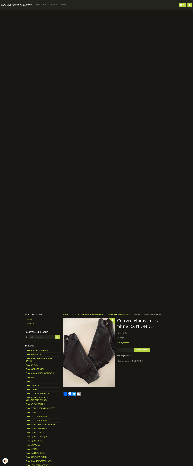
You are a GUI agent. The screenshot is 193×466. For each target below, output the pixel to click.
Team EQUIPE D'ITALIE (34, 441)
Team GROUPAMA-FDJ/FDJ (36, 457)
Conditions (30, 323)
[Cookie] (5, 461)
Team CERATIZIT (32, 385)
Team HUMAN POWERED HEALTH (39, 461)
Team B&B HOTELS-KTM (35, 369)
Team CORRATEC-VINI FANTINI (37, 394)
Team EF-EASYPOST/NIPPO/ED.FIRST (40, 408)
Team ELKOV (31, 412)
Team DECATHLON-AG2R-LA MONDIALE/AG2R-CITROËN (37, 399)
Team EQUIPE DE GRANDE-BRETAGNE (40, 425)
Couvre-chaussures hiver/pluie (118, 314)
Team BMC (30, 377)
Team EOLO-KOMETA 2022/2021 (38, 420)
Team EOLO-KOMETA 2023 (36, 416)
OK (57, 337)
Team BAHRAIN (32, 365)
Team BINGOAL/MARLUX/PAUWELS (40, 373)
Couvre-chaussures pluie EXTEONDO (130, 361)
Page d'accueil (40, 5)
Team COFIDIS (31, 390)
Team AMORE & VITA (34, 354)
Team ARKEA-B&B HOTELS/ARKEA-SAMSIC (40, 360)
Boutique (53, 5)
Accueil (66, 314)
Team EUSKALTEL (33, 445)
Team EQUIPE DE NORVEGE (36, 429)
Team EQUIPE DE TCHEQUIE (36, 437)
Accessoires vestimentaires (93, 314)
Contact (29, 319)
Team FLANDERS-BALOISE (36, 453)
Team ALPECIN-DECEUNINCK (37, 350)
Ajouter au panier (142, 350)
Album (63, 5)
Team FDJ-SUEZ (32, 449)
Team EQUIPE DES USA (35, 433)
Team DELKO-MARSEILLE (35, 404)
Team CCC (30, 381)
